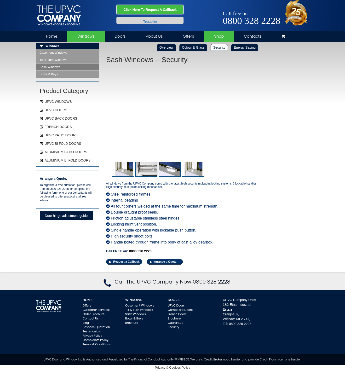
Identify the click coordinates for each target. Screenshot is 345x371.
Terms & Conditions (97, 344)
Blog (86, 323)
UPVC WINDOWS (58, 102)
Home (51, 36)
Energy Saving (245, 47)
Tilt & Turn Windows (53, 60)
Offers (188, 36)
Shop (219, 36)
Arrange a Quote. (165, 261)
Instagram (277, 8)
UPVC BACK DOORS (61, 118)
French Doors (177, 314)
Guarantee (175, 323)
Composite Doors (180, 310)
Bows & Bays (49, 74)
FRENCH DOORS (58, 127)
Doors (120, 36)
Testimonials (92, 331)
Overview (166, 47)
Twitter (270, 8)
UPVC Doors (176, 305)
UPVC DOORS (56, 110)
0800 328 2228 (251, 21)
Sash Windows (50, 67)
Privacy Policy (92, 336)
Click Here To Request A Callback (150, 10)
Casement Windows (53, 52)
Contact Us (90, 318)
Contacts (252, 36)
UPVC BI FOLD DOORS (63, 143)
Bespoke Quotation (96, 327)
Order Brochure (93, 314)
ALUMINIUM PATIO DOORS (66, 152)
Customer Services (96, 310)
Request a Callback (126, 261)
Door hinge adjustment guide (66, 216)
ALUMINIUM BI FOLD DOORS (68, 160)
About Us (154, 36)
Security (219, 47)
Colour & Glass (193, 47)
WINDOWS (133, 299)
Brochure (131, 323)
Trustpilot (150, 21)
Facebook (263, 8)
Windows (85, 36)
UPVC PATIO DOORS (61, 135)
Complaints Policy (96, 340)
